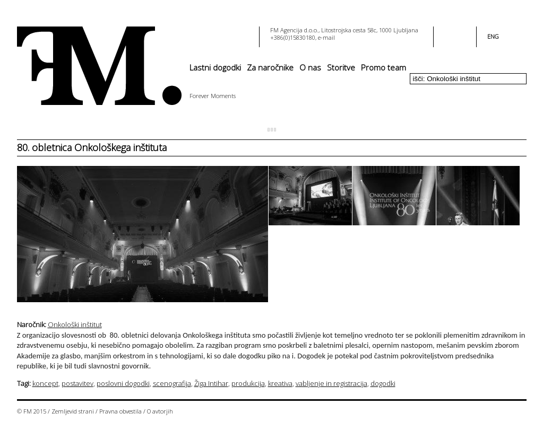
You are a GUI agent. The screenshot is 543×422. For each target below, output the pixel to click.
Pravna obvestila (120, 411)
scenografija (172, 383)
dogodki (382, 383)
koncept (45, 383)
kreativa (280, 383)
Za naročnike (270, 67)
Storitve (341, 67)
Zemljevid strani (72, 411)
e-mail (326, 37)
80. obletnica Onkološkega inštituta (92, 147)
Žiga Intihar (211, 383)
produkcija (248, 383)
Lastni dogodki (215, 67)
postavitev (77, 383)
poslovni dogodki (123, 383)
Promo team (383, 67)
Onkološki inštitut (75, 324)
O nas (310, 67)
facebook (448, 33)
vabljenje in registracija (331, 383)
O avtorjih (160, 411)
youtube (461, 33)
